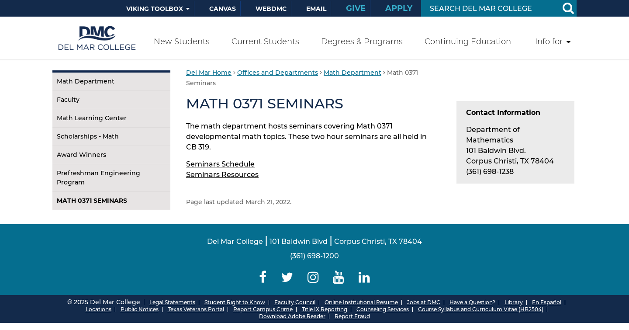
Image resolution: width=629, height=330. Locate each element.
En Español (546, 302)
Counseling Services (382, 309)
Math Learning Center (92, 118)
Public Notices (140, 309)
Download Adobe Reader (292, 316)
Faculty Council (294, 302)
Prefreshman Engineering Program (98, 177)
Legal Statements (172, 302)
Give (356, 8)
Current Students (265, 41)
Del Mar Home (209, 72)
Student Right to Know (234, 302)
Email (316, 9)
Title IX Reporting (324, 309)
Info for (549, 41)
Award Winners (81, 155)
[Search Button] (568, 8)
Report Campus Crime (263, 309)
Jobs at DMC (423, 302)
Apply (398, 8)
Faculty (68, 100)
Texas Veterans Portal (196, 309)
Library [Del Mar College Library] (514, 302)
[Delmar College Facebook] (263, 277)
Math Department (85, 81)
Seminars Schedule (220, 164)
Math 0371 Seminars (92, 201)
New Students (182, 41)
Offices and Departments (277, 72)
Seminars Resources (222, 174)
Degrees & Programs (362, 41)
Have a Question (470, 302)
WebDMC (271, 9)
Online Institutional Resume (361, 302)
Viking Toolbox (154, 9)
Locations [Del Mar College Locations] (98, 309)
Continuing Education (468, 41)
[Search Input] (488, 8)
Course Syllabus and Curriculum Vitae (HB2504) (480, 309)
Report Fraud (352, 316)
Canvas (222, 9)
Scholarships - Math (88, 136)
